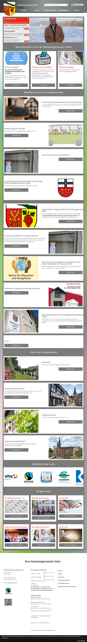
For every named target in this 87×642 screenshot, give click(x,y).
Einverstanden (81, 640)
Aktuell (37, 10)
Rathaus (76, 10)
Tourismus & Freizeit (50, 10)
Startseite (24, 10)
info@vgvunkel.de (12, 583)
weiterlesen (26, 22)
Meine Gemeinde (63, 10)
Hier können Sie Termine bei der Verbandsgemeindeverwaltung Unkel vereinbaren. (15, 71)
